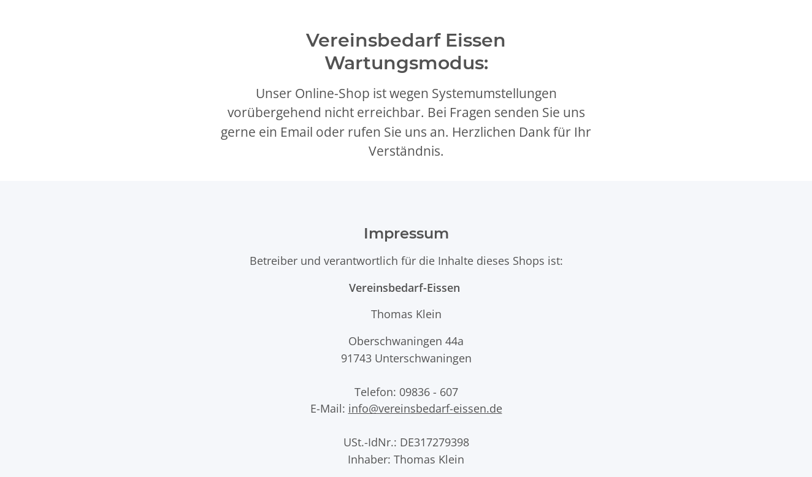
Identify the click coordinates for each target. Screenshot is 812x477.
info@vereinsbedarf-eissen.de (425, 408)
